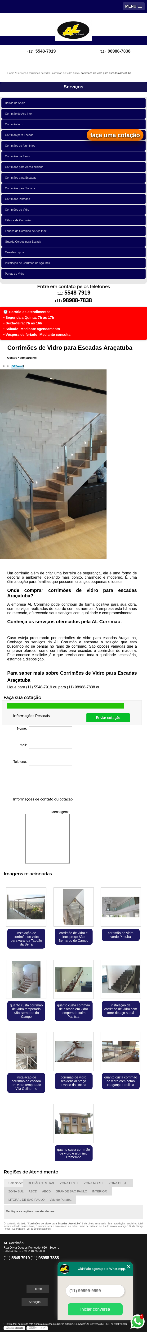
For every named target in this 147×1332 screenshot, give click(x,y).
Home (38, 1289)
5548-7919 (46, 51)
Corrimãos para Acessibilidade (25, 167)
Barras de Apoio (16, 103)
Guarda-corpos (15, 252)
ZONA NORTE (94, 1183)
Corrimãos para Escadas (21, 177)
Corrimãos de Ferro (18, 156)
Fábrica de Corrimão (18, 220)
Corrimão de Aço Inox (19, 113)
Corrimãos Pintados (18, 199)
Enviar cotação (108, 718)
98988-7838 (119, 51)
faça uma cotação (115, 135)
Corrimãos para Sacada (20, 188)
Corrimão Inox (14, 124)
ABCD (33, 1191)
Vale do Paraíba (60, 1199)
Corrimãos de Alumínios (21, 145)
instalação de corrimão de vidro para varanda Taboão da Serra (26, 938)
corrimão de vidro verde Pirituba (121, 935)
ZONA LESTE (69, 1183)
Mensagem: (47, 837)
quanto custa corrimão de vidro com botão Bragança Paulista (120, 1081)
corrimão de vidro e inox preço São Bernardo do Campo (73, 936)
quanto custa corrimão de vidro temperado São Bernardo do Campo (26, 1010)
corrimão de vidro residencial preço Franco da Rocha (73, 1081)
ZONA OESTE (119, 1183)
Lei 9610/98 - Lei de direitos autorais (31, 1228)
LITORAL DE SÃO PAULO (27, 1199)
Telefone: (42, 762)
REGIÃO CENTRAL (41, 1183)
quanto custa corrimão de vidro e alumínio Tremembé (73, 1153)
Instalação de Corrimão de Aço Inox (28, 263)
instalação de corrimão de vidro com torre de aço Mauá (120, 1009)
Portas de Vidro (15, 273)
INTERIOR (99, 1191)
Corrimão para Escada (20, 135)
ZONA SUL (16, 1191)
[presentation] (43, 782)
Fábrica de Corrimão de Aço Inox (26, 231)
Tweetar (17, 366)
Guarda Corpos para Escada (24, 241)
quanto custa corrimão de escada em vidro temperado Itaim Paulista (73, 1010)
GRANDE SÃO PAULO (71, 1191)
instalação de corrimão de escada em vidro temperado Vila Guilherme (26, 1083)
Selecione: (16, 1183)
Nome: (44, 729)
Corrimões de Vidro (18, 209)
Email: (45, 746)
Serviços (73, 86)
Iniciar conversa (95, 1309)
